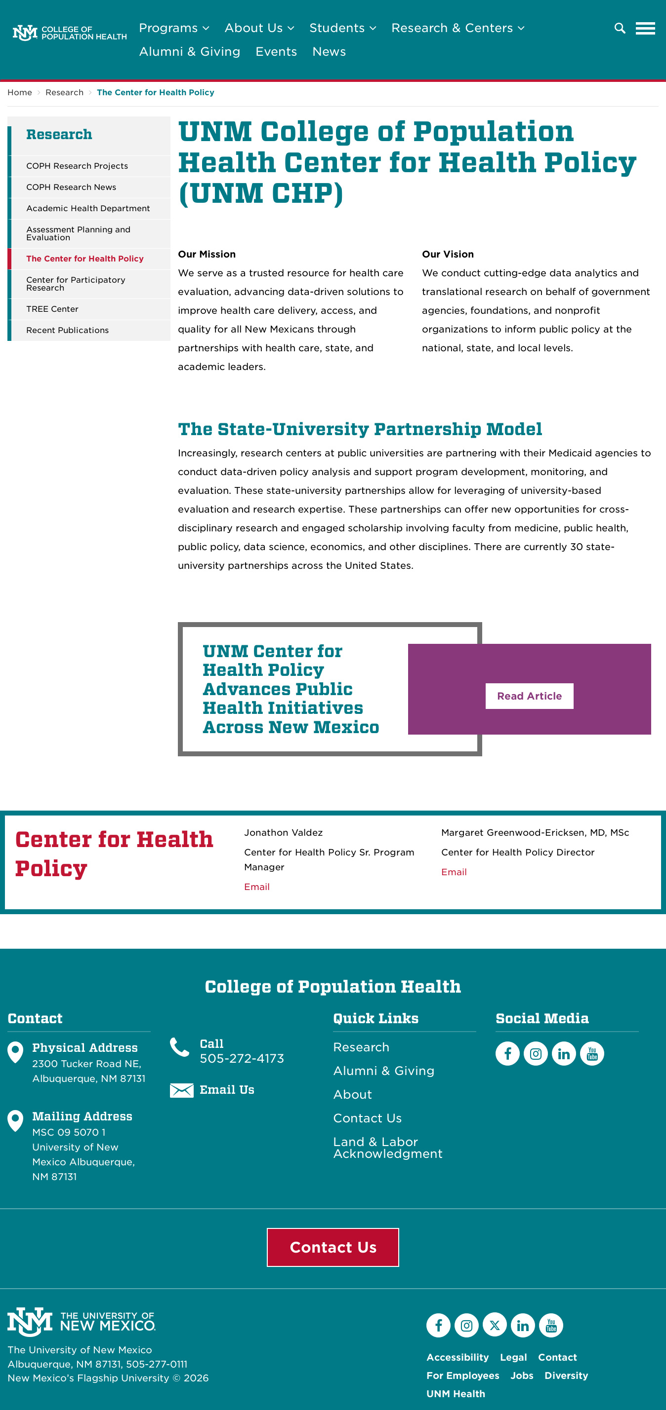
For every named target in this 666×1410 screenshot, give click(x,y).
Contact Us (367, 1118)
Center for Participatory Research (75, 284)
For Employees (463, 1375)
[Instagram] (536, 1053)
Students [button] (342, 28)
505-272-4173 (242, 1058)
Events (276, 51)
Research (64, 92)
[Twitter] (495, 1324)
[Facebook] (508, 1053)
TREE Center (52, 309)
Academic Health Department (88, 209)
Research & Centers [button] (458, 28)
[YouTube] (592, 1053)
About (352, 1095)
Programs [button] (174, 28)
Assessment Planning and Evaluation (78, 234)
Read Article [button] (529, 696)
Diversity (566, 1375)
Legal (513, 1357)
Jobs (522, 1375)
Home (19, 92)
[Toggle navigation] (645, 28)
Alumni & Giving (190, 51)
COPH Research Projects (77, 166)
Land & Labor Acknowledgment (388, 1148)
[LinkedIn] (564, 1053)
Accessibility (457, 1357)
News (329, 51)
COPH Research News (71, 187)
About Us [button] (259, 28)
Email (454, 872)
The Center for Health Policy (155, 92)
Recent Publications (67, 330)
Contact (557, 1357)
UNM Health (455, 1394)
